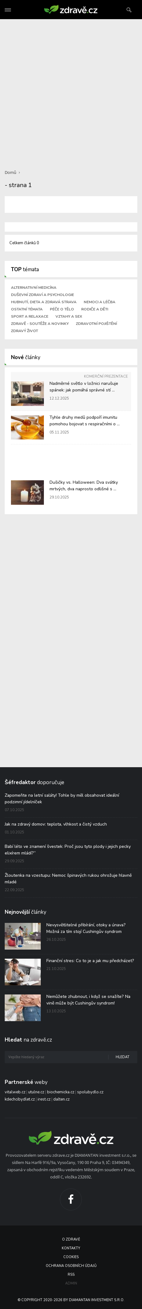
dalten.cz (61, 1099)
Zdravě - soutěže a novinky (40, 323)
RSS (71, 1274)
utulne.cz (36, 1092)
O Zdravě (71, 1239)
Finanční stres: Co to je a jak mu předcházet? (90, 961)
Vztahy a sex (68, 316)
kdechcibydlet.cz (20, 1099)
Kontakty (71, 1248)
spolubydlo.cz (90, 1092)
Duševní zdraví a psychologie (42, 294)
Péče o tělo (62, 309)
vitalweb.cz (15, 1092)
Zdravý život (24, 330)
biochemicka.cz (60, 1092)
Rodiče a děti (94, 309)
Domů (10, 172)
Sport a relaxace (29, 316)
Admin (71, 1283)
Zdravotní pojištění (96, 323)
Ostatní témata (27, 309)
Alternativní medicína (33, 287)
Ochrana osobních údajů (71, 1265)
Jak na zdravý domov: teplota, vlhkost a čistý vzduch (56, 824)
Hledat (122, 1057)
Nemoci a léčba (99, 301)
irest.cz (44, 1099)
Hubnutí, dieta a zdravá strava (43, 301)
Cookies (71, 1257)
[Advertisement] (71, 90)
